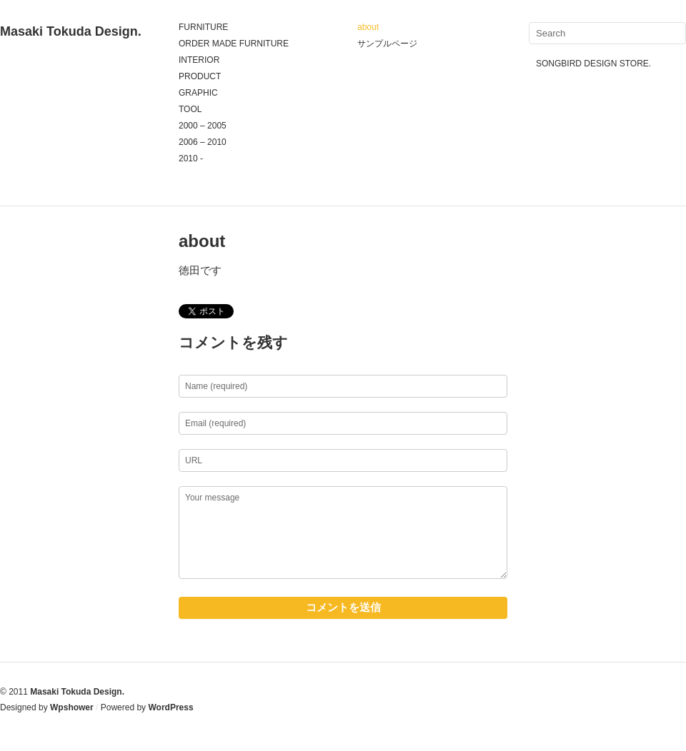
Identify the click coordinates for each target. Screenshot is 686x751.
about (368, 27)
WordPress (170, 707)
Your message (343, 532)
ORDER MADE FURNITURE (234, 44)
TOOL (190, 109)
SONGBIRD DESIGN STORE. (593, 64)
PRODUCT (200, 76)
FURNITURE (203, 27)
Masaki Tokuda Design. (70, 31)
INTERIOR (199, 60)
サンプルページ (387, 44)
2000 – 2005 (203, 126)
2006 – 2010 (203, 142)
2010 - (191, 158)
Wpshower (72, 707)
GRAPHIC (198, 93)
